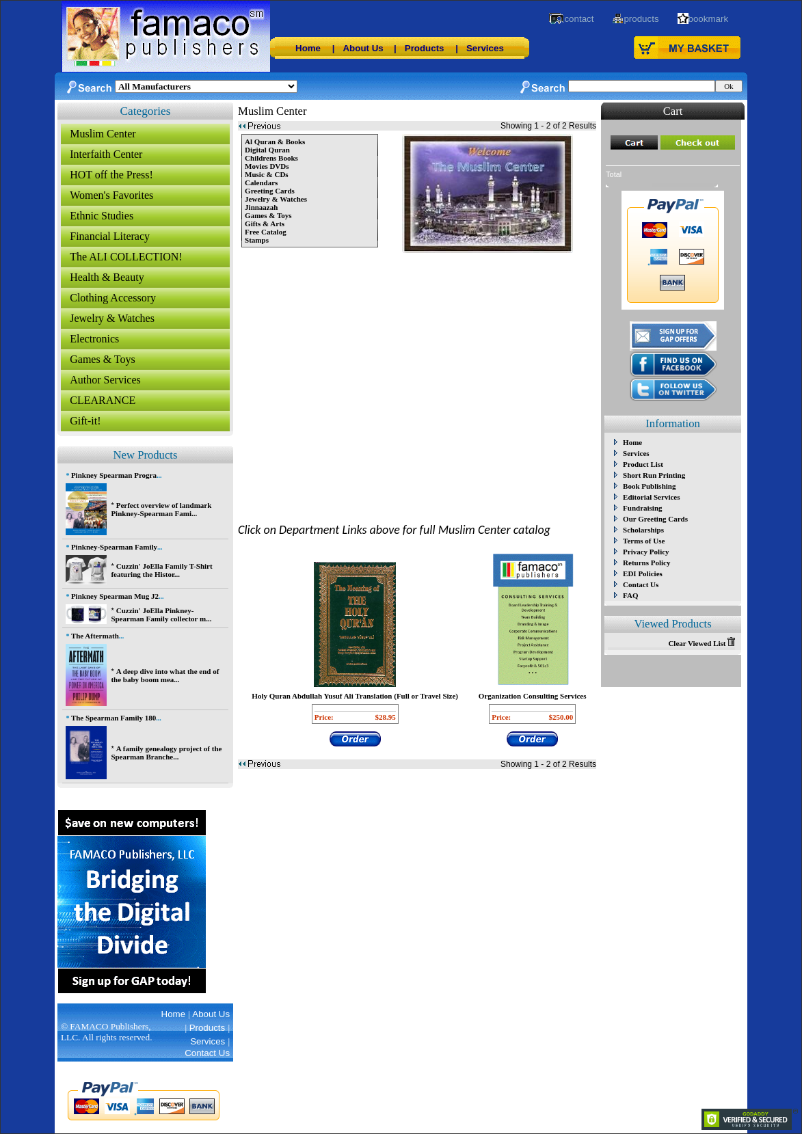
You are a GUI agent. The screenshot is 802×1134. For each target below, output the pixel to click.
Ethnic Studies (101, 215)
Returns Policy (646, 562)
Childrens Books (271, 158)
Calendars (261, 182)
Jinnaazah (261, 207)
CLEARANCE (102, 400)
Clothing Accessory (113, 297)
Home (308, 48)
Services (485, 48)
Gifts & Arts (264, 223)
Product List (643, 464)
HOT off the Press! (111, 174)
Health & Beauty (107, 277)
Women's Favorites (111, 195)
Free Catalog (265, 232)
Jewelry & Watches (112, 318)
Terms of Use (644, 541)
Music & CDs (267, 174)
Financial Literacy (110, 236)
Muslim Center (102, 133)
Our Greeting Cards (655, 519)
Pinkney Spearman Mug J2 (115, 596)
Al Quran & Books (275, 141)
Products (424, 48)
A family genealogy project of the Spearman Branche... (166, 752)
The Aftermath (95, 636)
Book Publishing (649, 486)
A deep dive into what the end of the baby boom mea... (165, 675)
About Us (363, 48)
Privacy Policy (646, 552)
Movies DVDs (267, 166)
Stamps (257, 240)
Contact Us (640, 584)
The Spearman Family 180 (113, 718)
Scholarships (643, 530)
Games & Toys (102, 359)
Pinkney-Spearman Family (114, 547)
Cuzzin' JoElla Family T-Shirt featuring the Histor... (161, 570)
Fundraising (642, 508)
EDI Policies (643, 573)
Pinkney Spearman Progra (114, 475)
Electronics (94, 339)
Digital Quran (267, 150)
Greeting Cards (270, 191)
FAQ (630, 595)
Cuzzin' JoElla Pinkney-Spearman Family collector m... (161, 614)
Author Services (105, 380)
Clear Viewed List (701, 643)
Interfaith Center (106, 154)
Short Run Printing (654, 475)
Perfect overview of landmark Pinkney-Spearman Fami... (161, 509)
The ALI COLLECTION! (126, 256)
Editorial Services (651, 497)
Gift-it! (85, 421)
